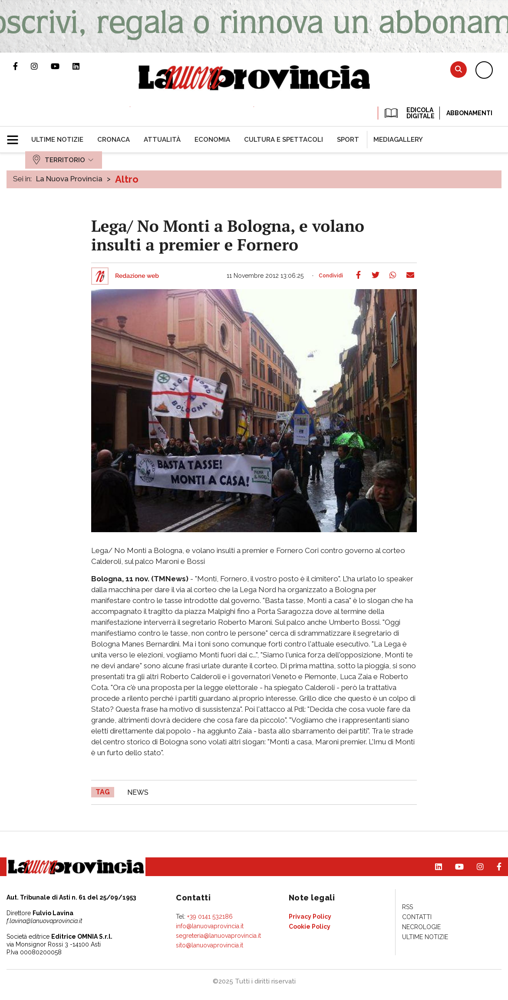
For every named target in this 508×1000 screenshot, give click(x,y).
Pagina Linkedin (82, 66)
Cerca (458, 69)
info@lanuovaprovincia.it (210, 926)
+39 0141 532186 (210, 916)
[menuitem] (57, 139)
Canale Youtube (62, 66)
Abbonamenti (469, 113)
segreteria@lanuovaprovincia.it (218, 935)
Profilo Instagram (41, 66)
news (137, 792)
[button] (16, 136)
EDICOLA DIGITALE (409, 113)
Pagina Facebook (22, 66)
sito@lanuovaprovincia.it (209, 945)
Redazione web (137, 276)
